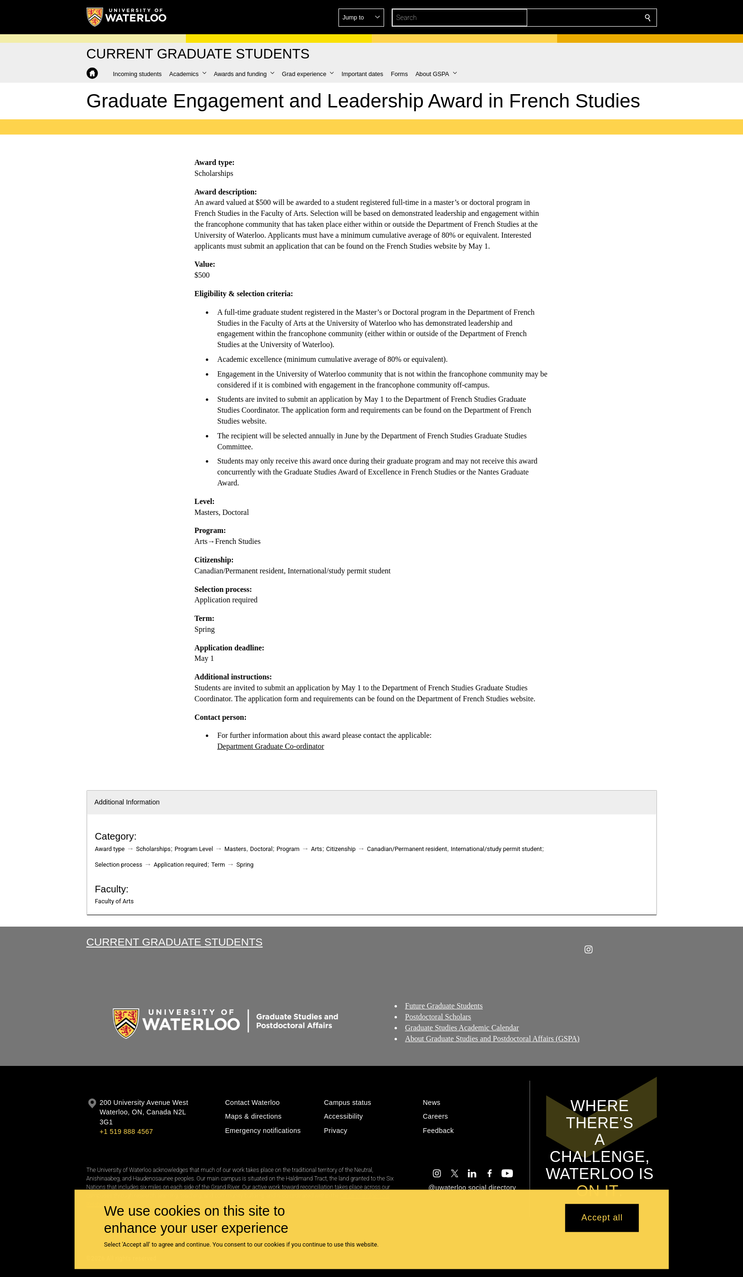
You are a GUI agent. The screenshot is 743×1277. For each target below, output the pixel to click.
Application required (180, 864)
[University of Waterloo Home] (127, 17)
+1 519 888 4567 (126, 1131)
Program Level (193, 848)
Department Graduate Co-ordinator (270, 746)
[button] (579, 17)
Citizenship (341, 848)
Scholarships (153, 848)
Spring (244, 864)
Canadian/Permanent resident (407, 848)
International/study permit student (496, 848)
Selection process (119, 864)
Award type (110, 848)
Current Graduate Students (175, 942)
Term (218, 864)
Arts (316, 848)
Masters (235, 848)
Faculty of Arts (114, 901)
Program (288, 848)
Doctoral (261, 848)
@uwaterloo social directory (472, 1187)
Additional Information (127, 802)
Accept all (602, 1218)
